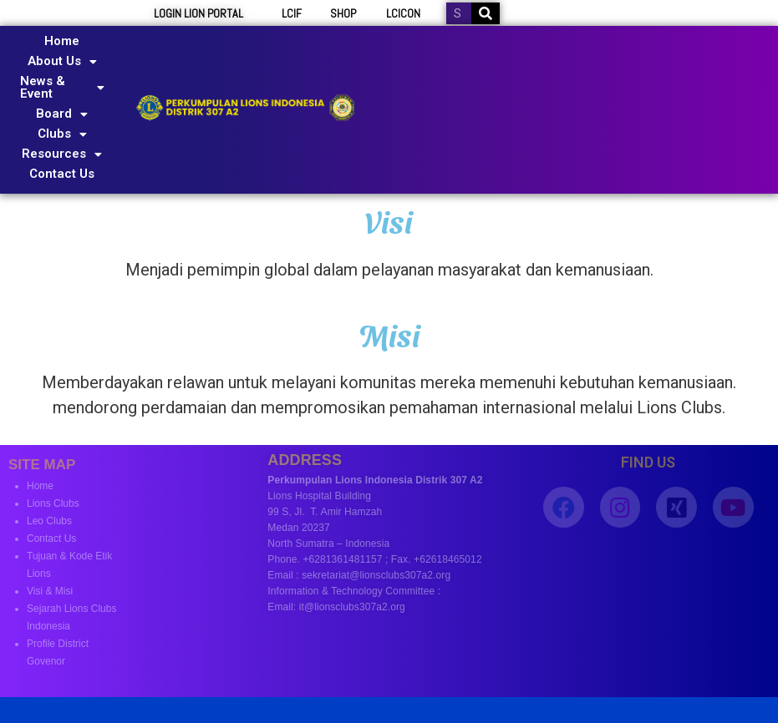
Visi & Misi (50, 591)
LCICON (403, 13)
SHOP (343, 13)
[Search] (485, 13)
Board (62, 113)
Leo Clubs (49, 521)
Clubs (62, 133)
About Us (62, 60)
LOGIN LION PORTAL (198, 13)
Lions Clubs (53, 503)
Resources (62, 153)
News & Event (62, 87)
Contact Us (61, 173)
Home (61, 40)
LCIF (292, 13)
